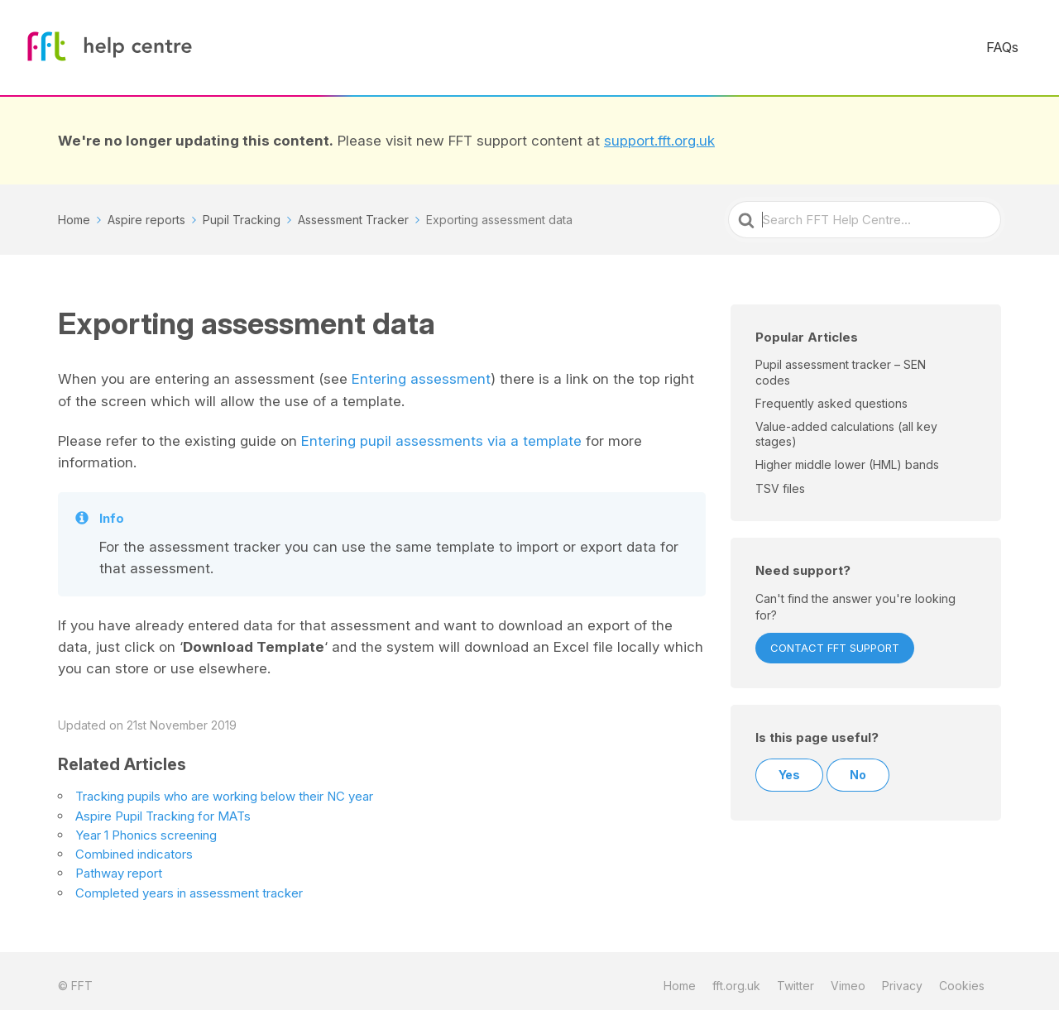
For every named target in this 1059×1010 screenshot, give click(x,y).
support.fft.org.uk (659, 130)
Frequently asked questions (831, 393)
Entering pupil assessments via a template (441, 431)
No (858, 766)
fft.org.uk (736, 976)
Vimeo (848, 976)
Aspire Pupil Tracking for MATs (163, 806)
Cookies (962, 976)
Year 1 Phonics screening (146, 825)
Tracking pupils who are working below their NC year (224, 786)
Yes (789, 766)
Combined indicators (134, 844)
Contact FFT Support (834, 638)
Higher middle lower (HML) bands (847, 455)
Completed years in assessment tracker (189, 883)
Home (680, 976)
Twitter (795, 976)
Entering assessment (421, 369)
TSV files (780, 478)
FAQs (1013, 42)
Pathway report (118, 863)
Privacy (902, 976)
